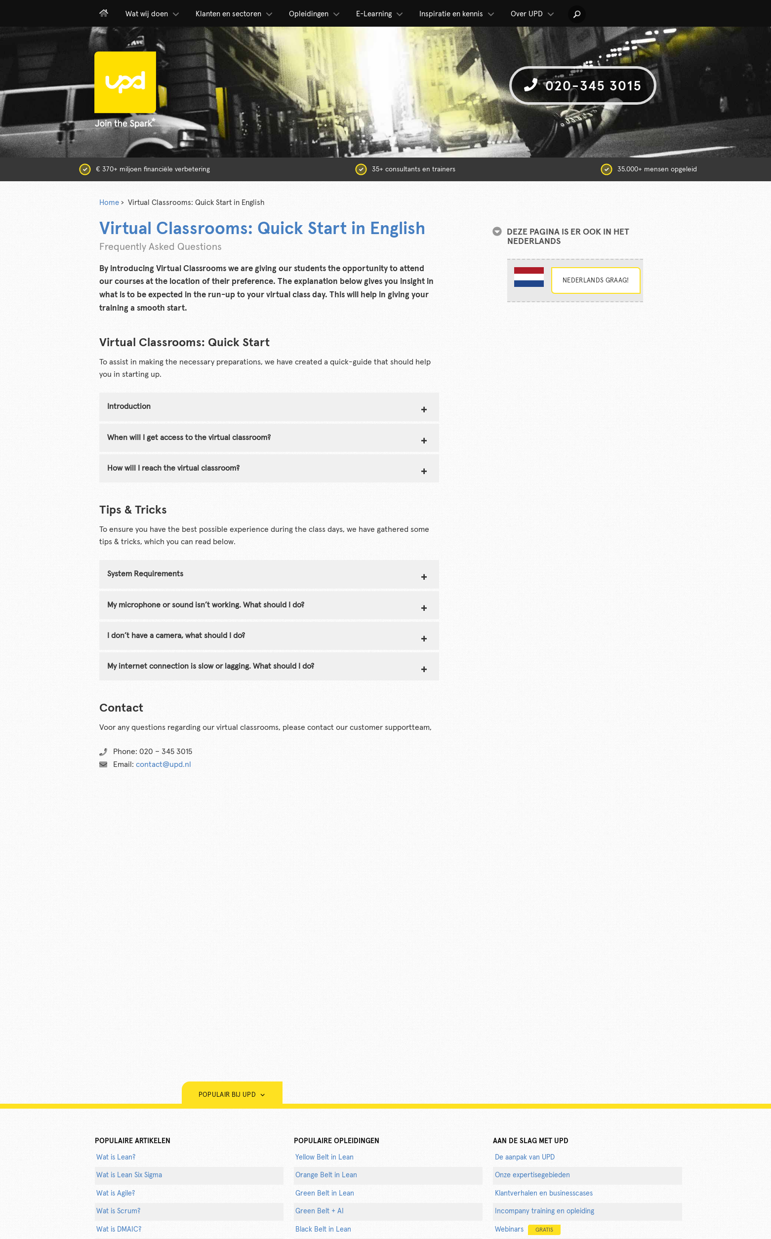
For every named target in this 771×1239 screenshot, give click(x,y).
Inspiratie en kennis (457, 14)
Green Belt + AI (319, 1211)
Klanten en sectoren (235, 14)
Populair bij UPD (232, 1095)
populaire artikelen (132, 1141)
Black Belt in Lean (323, 1229)
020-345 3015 (583, 85)
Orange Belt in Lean (326, 1175)
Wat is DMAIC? (118, 1229)
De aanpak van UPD (525, 1157)
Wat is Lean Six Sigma (129, 1175)
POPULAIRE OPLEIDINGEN (336, 1141)
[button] (577, 14)
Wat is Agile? (115, 1193)
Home (109, 202)
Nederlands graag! (596, 281)
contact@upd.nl (163, 764)
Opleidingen (315, 14)
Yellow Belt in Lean (324, 1157)
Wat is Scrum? (118, 1211)
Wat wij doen (153, 14)
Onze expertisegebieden (532, 1175)
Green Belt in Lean (324, 1193)
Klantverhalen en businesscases (544, 1193)
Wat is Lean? (115, 1157)
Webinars (528, 1230)
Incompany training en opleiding (544, 1211)
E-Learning (380, 14)
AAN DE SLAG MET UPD (530, 1141)
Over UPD (533, 14)
